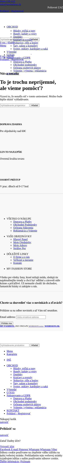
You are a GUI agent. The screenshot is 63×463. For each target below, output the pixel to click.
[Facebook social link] (5, 449)
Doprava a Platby (22, 221)
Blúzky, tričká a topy (24, 368)
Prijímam (25, 461)
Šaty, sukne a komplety (25, 45)
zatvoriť (4, 422)
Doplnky (18, 374)
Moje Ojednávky (22, 242)
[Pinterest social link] (24, 449)
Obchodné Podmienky (25, 224)
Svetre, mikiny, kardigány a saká (30, 386)
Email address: (8, 317)
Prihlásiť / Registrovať (19, 413)
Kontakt (17, 263)
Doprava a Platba (22, 61)
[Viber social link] (54, 449)
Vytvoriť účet (7, 446)
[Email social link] (15, 449)
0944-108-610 (7, 1)
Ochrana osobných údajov (27, 67)
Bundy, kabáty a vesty (25, 371)
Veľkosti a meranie (23, 260)
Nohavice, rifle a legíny (25, 42)
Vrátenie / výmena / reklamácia (29, 70)
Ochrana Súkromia (23, 227)
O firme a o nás (21, 257)
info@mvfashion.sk (10, 4)
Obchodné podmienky (25, 64)
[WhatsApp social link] (34, 449)
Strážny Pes (19, 248)
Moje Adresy (20, 245)
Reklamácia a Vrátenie (25, 230)
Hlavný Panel (20, 239)
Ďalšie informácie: (10, 461)
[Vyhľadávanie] (14, 105)
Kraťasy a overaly (22, 39)
